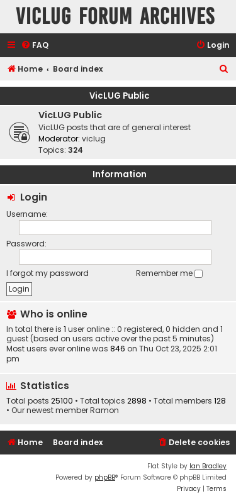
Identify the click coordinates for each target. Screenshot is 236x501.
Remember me (169, 273)
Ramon (104, 410)
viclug (94, 138)
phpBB (104, 477)
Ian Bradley (208, 466)
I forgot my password (47, 273)
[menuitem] (34, 45)
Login (33, 197)
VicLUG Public (119, 96)
